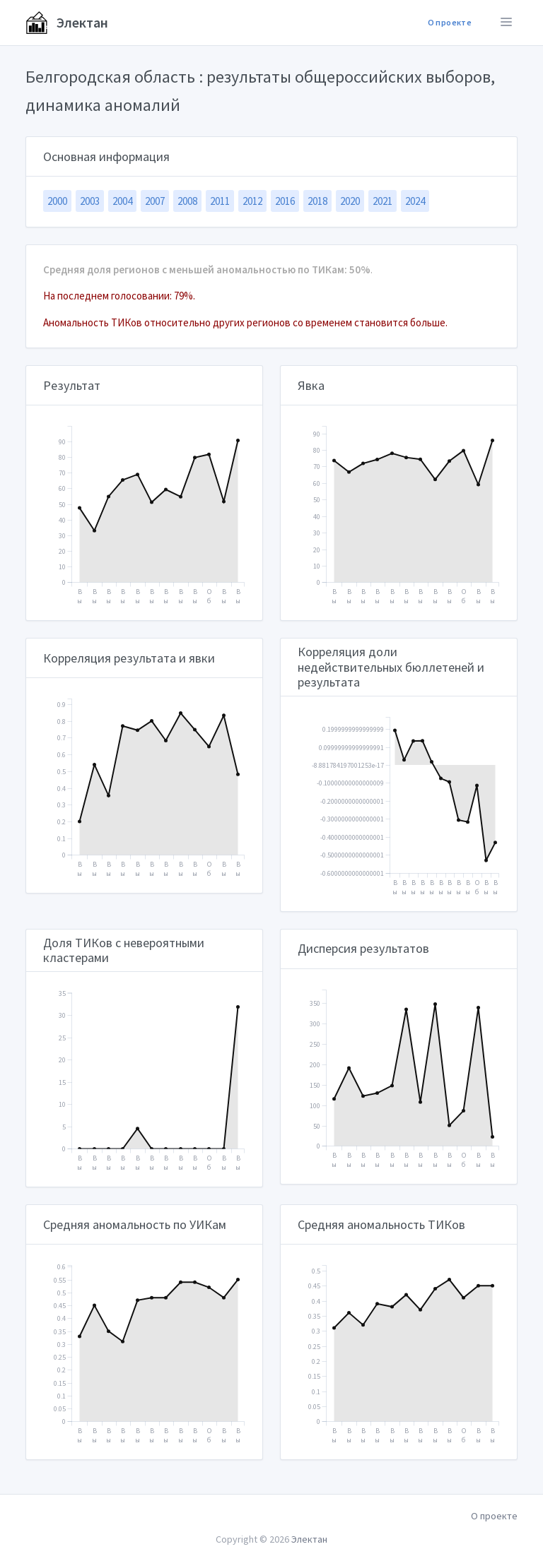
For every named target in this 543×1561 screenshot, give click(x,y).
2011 (220, 201)
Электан (66, 22)
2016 (285, 201)
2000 (57, 201)
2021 (382, 201)
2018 (317, 201)
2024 (415, 201)
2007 (155, 201)
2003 (90, 201)
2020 (350, 201)
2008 (187, 201)
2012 (252, 201)
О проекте (450, 22)
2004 (122, 201)
